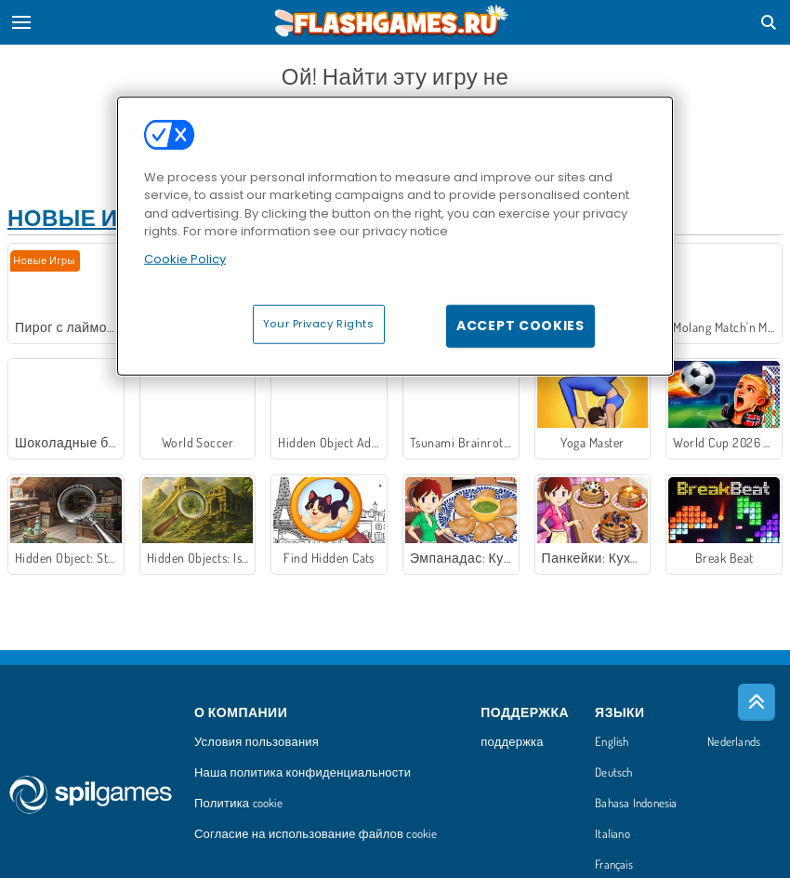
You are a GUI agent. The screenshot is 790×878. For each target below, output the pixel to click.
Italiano (612, 834)
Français (614, 864)
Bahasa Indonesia (636, 803)
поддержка (512, 742)
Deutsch (614, 772)
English (612, 742)
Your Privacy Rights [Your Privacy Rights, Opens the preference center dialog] (319, 323)
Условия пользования (256, 742)
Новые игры (87, 217)
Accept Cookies (520, 325)
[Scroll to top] (756, 702)
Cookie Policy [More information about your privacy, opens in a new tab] (185, 258)
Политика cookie (238, 803)
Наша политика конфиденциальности (302, 772)
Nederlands (733, 742)
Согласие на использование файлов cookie (315, 834)
